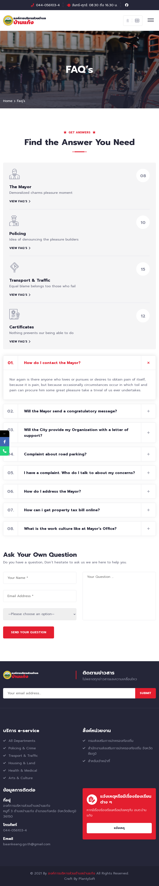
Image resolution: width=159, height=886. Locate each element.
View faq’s (20, 201)
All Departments (21, 740)
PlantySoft (87, 878)
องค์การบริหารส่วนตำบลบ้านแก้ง (71, 873)
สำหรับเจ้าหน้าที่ (99, 761)
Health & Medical (22, 770)
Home (7, 100)
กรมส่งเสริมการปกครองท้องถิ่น (110, 740)
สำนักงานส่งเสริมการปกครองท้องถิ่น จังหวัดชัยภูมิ (120, 751)
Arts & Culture (20, 778)
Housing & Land (21, 763)
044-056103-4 (48, 5)
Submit (145, 693)
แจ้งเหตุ (119, 828)
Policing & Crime (22, 748)
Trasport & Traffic (23, 755)
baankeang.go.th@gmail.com (26, 844)
